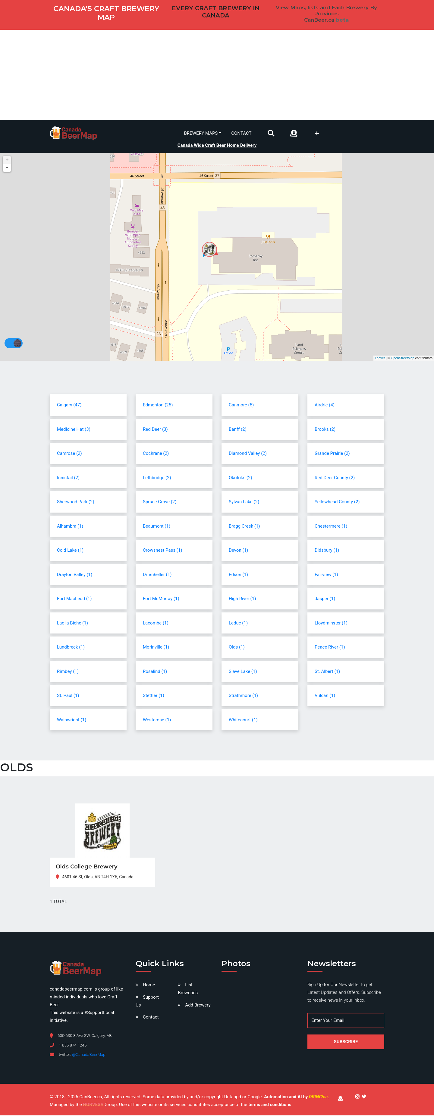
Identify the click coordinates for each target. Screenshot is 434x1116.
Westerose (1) (157, 720)
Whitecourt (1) (243, 720)
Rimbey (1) (68, 672)
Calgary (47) (69, 405)
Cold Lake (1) (70, 550)
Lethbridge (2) (157, 478)
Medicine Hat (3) (73, 430)
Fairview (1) (326, 575)
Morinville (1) (156, 647)
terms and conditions (269, 1105)
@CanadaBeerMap (88, 1055)
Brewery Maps (201, 133)
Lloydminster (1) (331, 623)
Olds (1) (237, 647)
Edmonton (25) (158, 405)
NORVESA (93, 1105)
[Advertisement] (217, 75)
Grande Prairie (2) (332, 454)
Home (149, 985)
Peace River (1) (330, 647)
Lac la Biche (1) (72, 623)
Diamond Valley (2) (248, 454)
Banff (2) (238, 430)
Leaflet (380, 358)
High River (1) (242, 599)
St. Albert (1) (327, 672)
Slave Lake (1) (243, 672)
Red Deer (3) (155, 430)
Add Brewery (197, 1005)
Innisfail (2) (68, 478)
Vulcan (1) (325, 696)
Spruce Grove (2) (159, 502)
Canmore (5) (241, 405)
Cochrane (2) (156, 454)
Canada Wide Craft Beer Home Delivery (217, 145)
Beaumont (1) (156, 526)
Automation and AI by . (296, 1097)
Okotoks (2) (240, 478)
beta (342, 20)
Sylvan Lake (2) (244, 502)
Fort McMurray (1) (161, 599)
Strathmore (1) (243, 696)
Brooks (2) (325, 430)
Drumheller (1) (157, 575)
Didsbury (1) (327, 550)
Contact (241, 133)
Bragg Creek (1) (244, 526)
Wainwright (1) (71, 720)
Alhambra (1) (70, 526)
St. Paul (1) (68, 696)
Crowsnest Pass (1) (162, 550)
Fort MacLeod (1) (74, 599)
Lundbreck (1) (71, 647)
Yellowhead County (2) (337, 502)
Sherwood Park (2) (75, 502)
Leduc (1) (238, 623)
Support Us (147, 1001)
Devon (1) (238, 550)
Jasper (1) (325, 599)
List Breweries (188, 989)
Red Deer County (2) (335, 478)
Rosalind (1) (155, 672)
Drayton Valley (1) (74, 575)
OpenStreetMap (402, 358)
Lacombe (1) (155, 623)
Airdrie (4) (325, 405)
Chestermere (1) (331, 526)
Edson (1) (238, 575)
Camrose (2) (69, 454)
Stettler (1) (153, 696)
